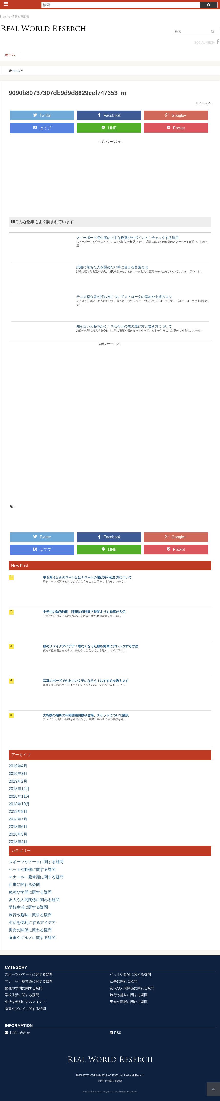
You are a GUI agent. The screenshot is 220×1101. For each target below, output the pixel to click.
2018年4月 (18, 842)
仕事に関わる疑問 (24, 885)
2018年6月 (18, 827)
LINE (109, 128)
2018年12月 (19, 789)
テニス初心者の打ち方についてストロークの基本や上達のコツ (124, 297)
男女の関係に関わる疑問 (30, 930)
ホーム (10, 55)
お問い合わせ (17, 1033)
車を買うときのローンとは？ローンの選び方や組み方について (87, 577)
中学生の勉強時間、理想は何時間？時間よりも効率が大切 (84, 612)
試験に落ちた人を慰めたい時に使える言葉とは (112, 267)
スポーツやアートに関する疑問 (36, 862)
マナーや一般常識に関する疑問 (36, 877)
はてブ (42, 128)
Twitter (42, 115)
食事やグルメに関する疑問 (32, 938)
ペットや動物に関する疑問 (32, 869)
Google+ (175, 115)
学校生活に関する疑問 (28, 907)
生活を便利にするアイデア (32, 922)
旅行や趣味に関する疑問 (30, 915)
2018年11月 (19, 796)
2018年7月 (18, 819)
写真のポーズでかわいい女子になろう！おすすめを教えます (86, 681)
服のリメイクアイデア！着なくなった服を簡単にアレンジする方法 (90, 646)
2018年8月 (18, 811)
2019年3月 (18, 774)
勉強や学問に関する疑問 (30, 892)
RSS (115, 1033)
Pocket (176, 128)
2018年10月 (19, 804)
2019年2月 (18, 781)
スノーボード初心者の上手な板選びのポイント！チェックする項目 (127, 238)
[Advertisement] (110, 178)
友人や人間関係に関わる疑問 (34, 900)
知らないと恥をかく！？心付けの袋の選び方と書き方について (124, 326)
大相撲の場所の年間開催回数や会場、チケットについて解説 (86, 715)
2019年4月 (18, 766)
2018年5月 (18, 834)
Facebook (109, 115)
